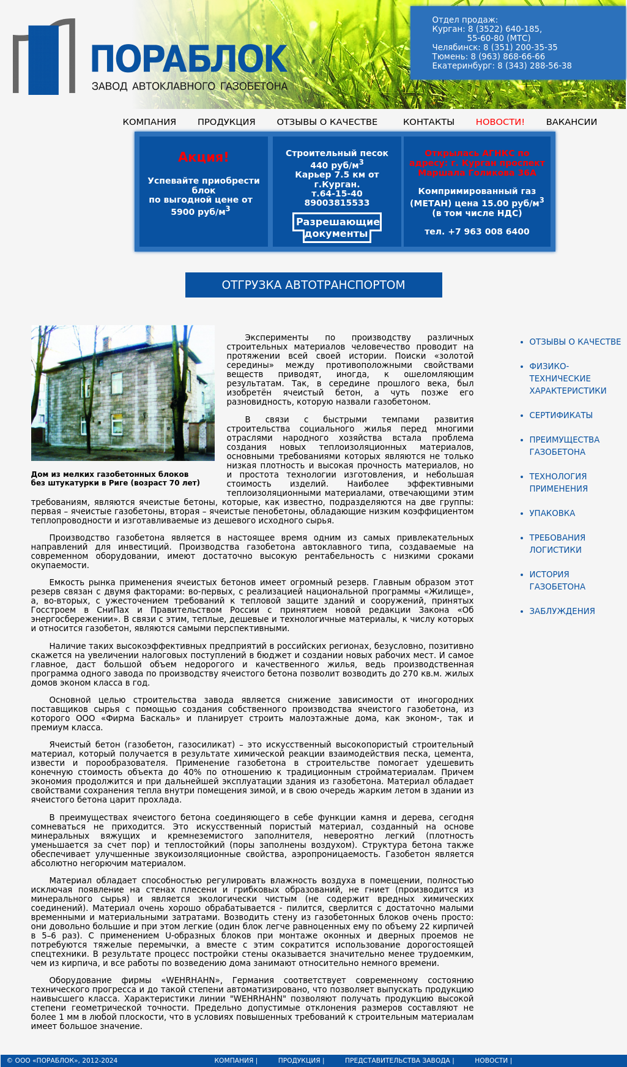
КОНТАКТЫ (428, 121)
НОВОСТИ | (493, 1061)
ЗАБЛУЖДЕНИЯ (562, 611)
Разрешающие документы (338, 227)
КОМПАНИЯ (150, 121)
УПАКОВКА (553, 513)
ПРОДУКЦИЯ (227, 121)
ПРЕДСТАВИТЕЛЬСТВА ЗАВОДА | (399, 1061)
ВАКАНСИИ (572, 121)
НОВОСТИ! (500, 121)
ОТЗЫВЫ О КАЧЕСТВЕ (326, 121)
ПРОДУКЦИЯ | (301, 1061)
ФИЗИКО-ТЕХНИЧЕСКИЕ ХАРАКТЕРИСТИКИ (568, 378)
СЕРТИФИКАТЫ (561, 415)
